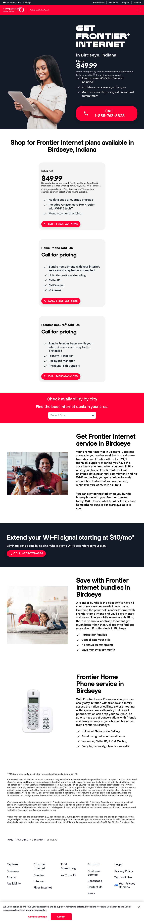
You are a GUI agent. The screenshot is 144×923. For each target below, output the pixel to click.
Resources (94, 881)
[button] (93, 415)
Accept (61, 916)
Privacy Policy (123, 871)
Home (10, 840)
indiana (38, 840)
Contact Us (94, 887)
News (91, 893)
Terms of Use (123, 877)
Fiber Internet (43, 887)
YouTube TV (68, 875)
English (125, 2)
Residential (99, 2)
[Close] (138, 907)
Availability (14, 883)
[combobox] (68, 415)
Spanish (137, 2)
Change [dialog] (27, 2)
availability (24, 840)
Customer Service (94, 873)
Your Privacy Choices (124, 885)
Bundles (39, 875)
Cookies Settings (37, 916)
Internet (39, 881)
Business (113, 2)
